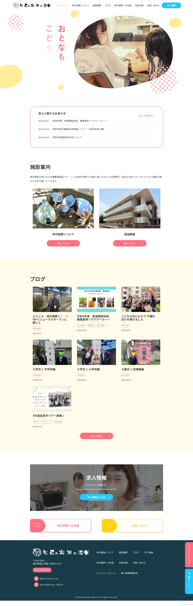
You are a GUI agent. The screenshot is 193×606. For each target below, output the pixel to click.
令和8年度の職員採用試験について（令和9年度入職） (79, 129)
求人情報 (148, 556)
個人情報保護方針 (129, 577)
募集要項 (91, 328)
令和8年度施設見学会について (67, 137)
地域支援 (123, 566)
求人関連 (81, 328)
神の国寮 (37, 331)
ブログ (136, 556)
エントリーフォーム (106, 577)
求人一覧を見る (146, 115)
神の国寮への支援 (105, 566)
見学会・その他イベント (43, 424)
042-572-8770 (42, 574)
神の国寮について (105, 556)
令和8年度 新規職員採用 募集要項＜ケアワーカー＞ (79, 120)
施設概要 (123, 556)
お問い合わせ (139, 566)
